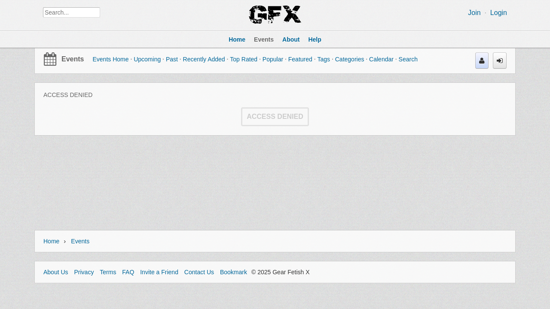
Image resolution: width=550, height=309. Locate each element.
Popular (273, 59)
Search (408, 59)
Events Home (110, 59)
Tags (323, 59)
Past (172, 59)
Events (72, 59)
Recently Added (204, 59)
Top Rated (243, 59)
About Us (55, 272)
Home (51, 241)
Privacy (84, 272)
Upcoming (147, 59)
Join (474, 12)
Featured (300, 59)
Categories (349, 59)
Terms (108, 272)
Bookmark (233, 272)
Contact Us (199, 272)
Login (498, 12)
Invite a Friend (159, 272)
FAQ (128, 272)
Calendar (381, 59)
